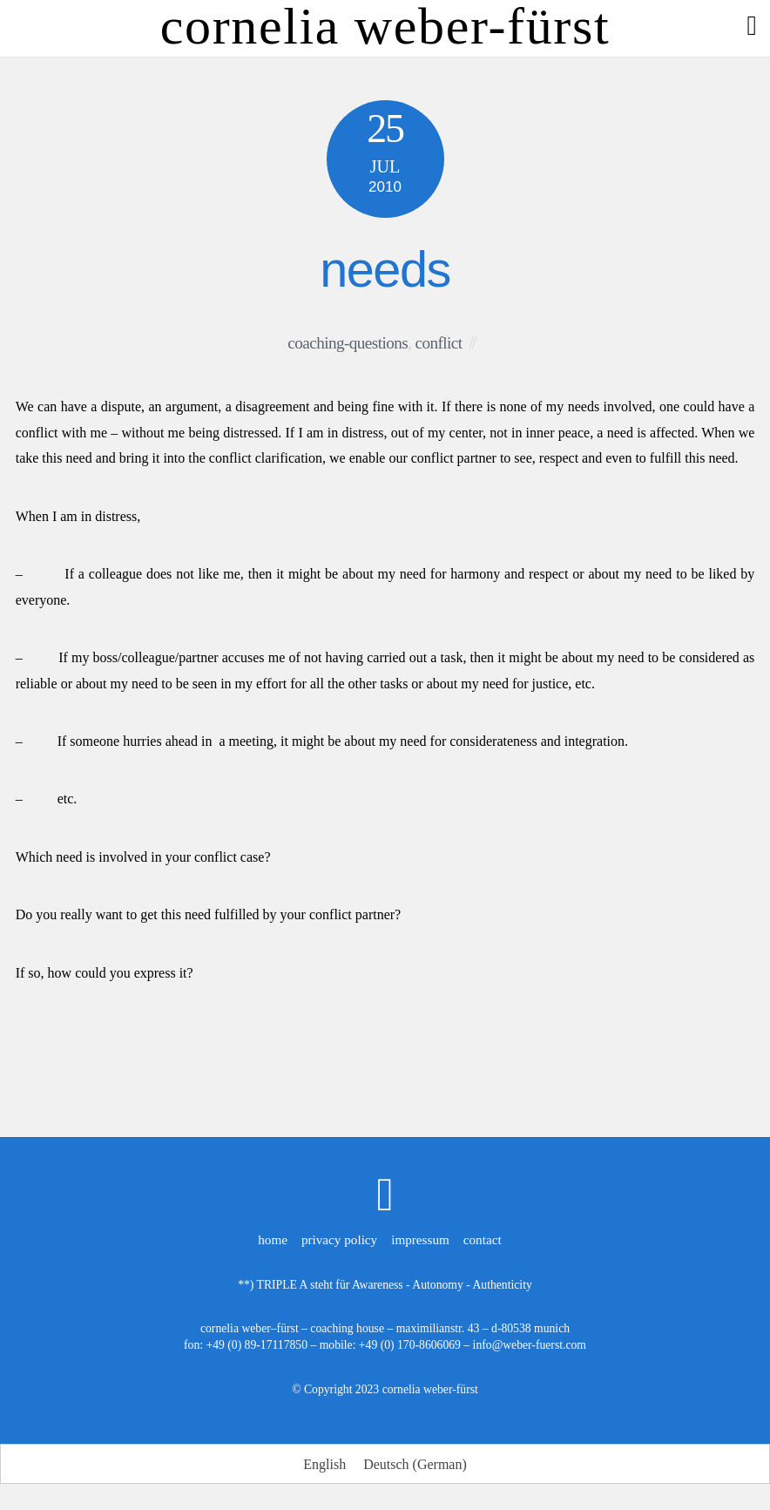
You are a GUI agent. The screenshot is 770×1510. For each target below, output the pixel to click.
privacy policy (339, 1239)
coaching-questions (347, 343)
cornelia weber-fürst (430, 1389)
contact (482, 1239)
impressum (420, 1239)
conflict (439, 343)
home (272, 1239)
